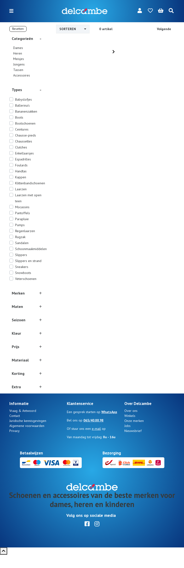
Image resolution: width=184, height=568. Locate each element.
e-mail (96, 442)
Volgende (164, 29)
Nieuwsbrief (133, 444)
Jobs (127, 439)
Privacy (14, 444)
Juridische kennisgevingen (27, 434)
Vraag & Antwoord (22, 424)
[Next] (113, 51)
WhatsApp (109, 425)
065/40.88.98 (93, 433)
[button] (27, 38)
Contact (14, 429)
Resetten (18, 29)
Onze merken (134, 434)
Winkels (129, 429)
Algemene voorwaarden (26, 439)
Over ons (131, 424)
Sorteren (72, 29)
